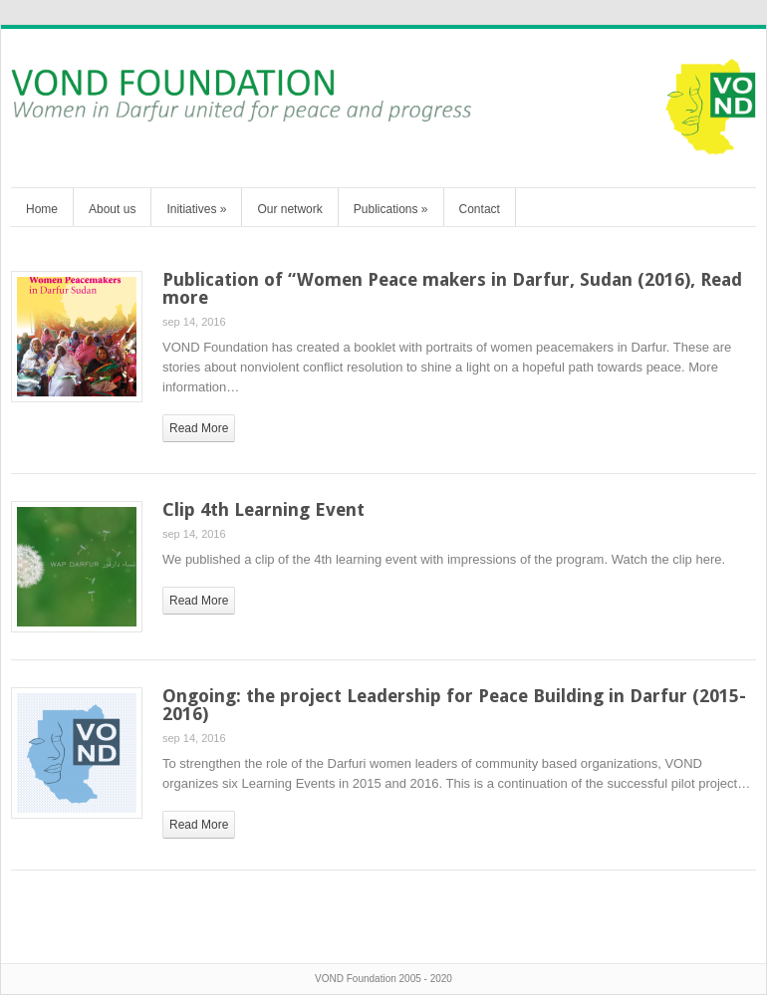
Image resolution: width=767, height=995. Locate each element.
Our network (289, 209)
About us (112, 209)
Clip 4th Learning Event (263, 509)
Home (42, 209)
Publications (391, 209)
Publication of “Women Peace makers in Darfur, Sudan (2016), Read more (452, 288)
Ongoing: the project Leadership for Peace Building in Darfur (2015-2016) (454, 704)
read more (198, 428)
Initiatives (196, 209)
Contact (479, 209)
